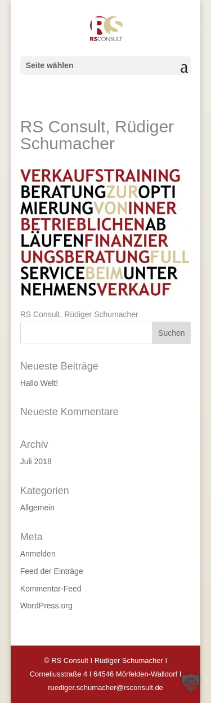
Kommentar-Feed (51, 588)
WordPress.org (46, 605)
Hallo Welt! (39, 383)
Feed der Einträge (51, 571)
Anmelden (38, 553)
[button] (190, 682)
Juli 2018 (36, 461)
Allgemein (37, 507)
